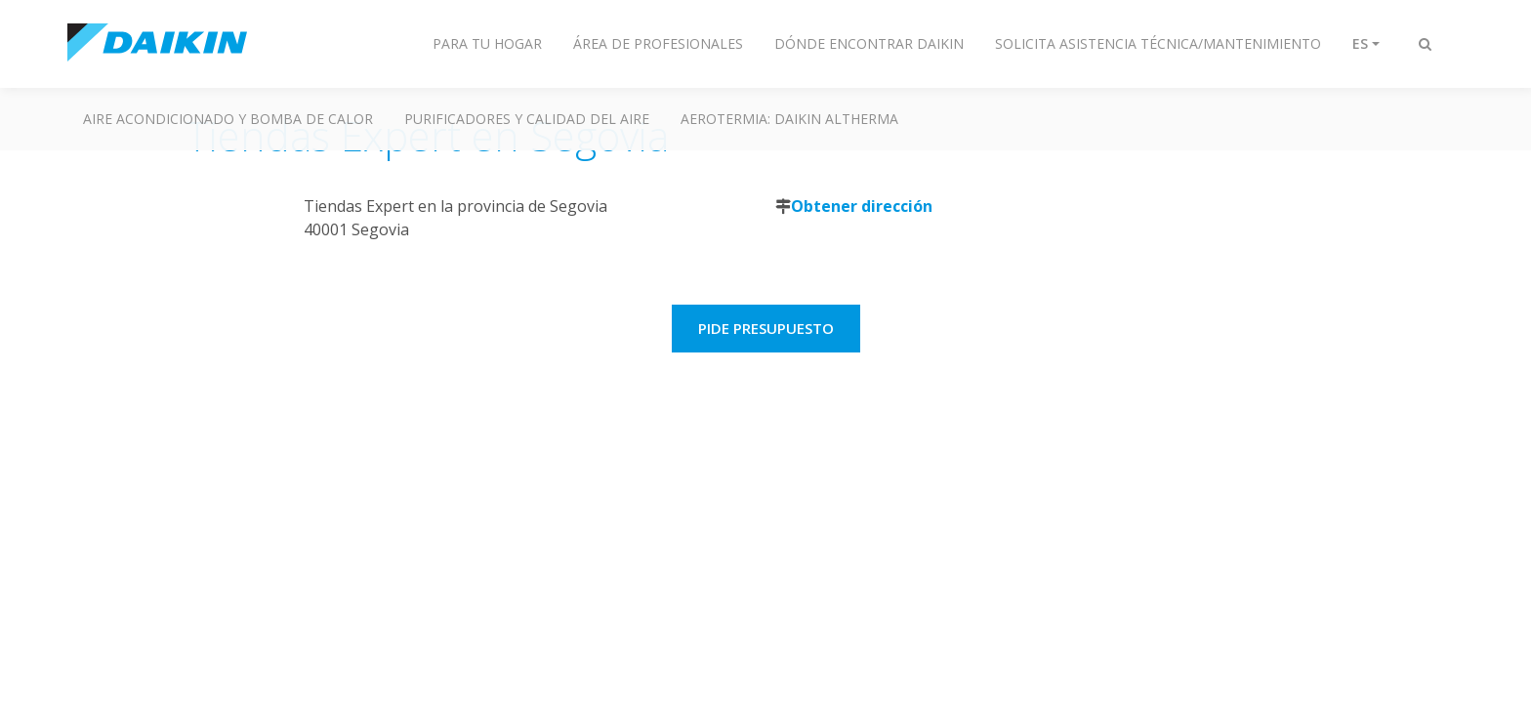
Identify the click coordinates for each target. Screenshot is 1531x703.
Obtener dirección (861, 206)
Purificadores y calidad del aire (526, 118)
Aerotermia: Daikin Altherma (789, 118)
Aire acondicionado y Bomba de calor (228, 118)
